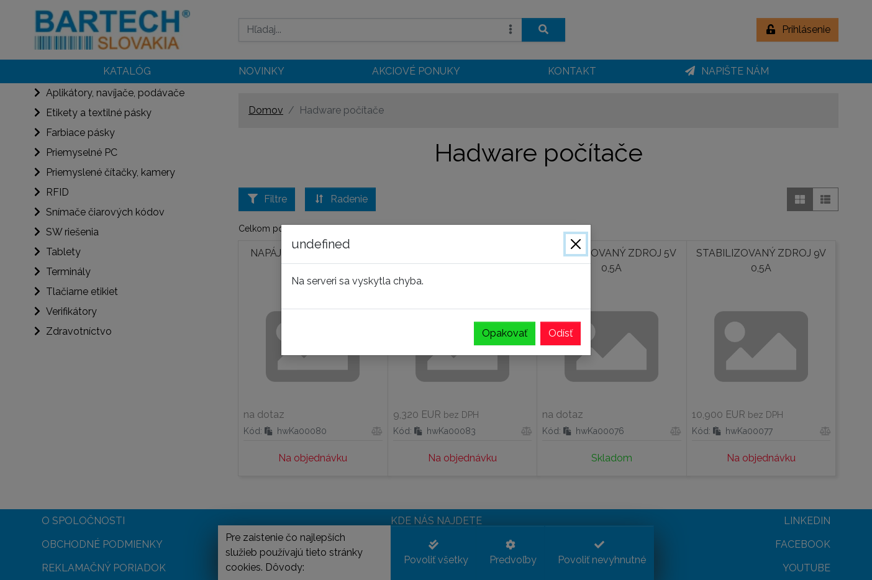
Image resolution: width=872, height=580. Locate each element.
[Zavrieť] (576, 244)
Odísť (560, 333)
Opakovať (504, 333)
